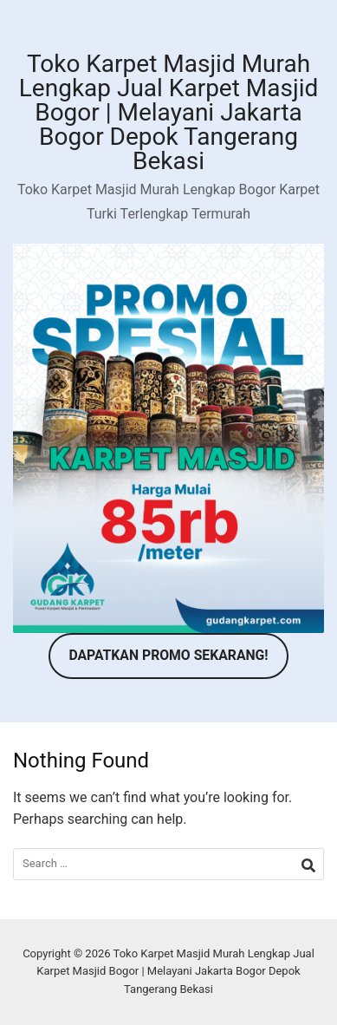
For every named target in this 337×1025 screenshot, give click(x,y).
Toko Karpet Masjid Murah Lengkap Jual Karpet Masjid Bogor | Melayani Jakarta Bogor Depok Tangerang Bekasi (168, 112)
